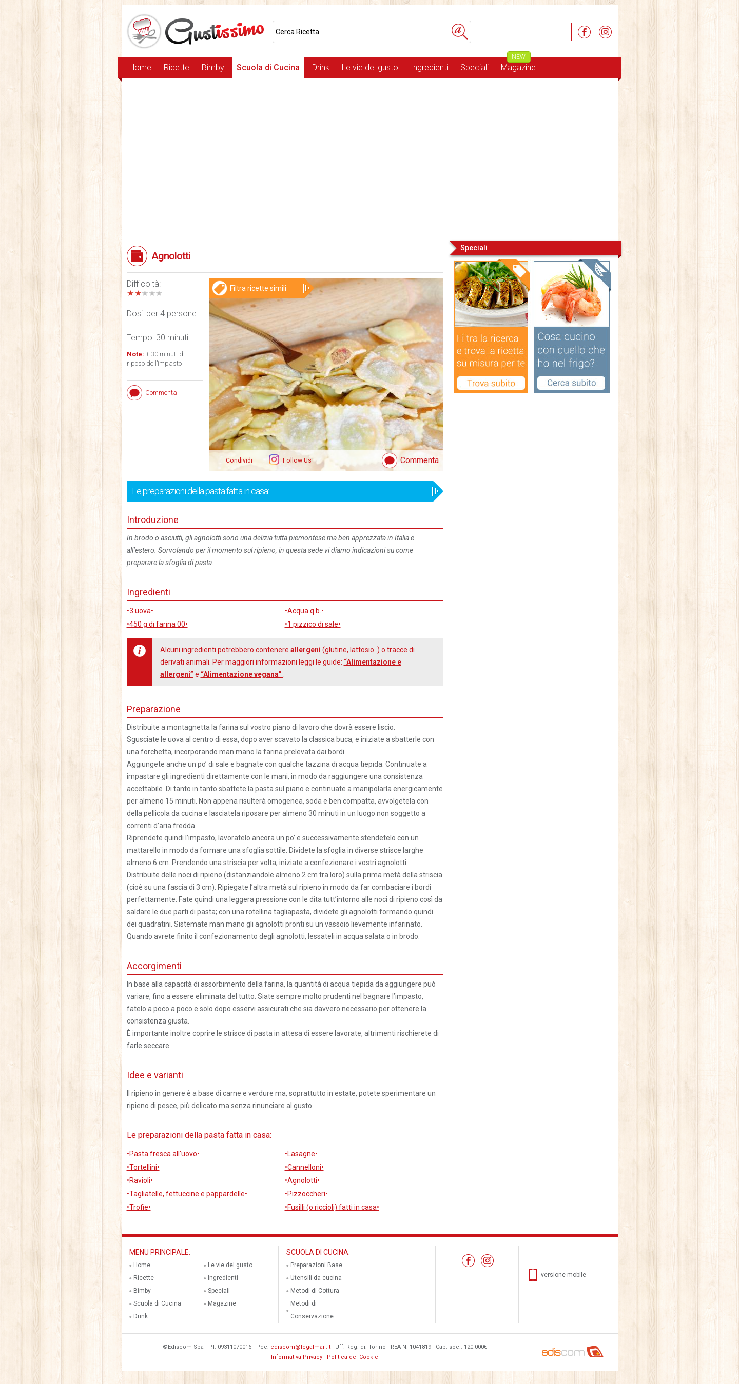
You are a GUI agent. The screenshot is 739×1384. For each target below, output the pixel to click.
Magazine (518, 64)
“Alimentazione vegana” (242, 674)
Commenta (419, 460)
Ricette (176, 67)
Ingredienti (429, 67)
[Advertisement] (370, 158)
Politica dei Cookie (352, 1357)
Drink (320, 67)
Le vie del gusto (370, 67)
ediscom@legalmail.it (300, 1346)
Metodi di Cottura (314, 1290)
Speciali (474, 67)
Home (140, 67)
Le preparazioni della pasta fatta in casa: (281, 491)
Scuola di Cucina (268, 67)
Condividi (239, 460)
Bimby (213, 67)
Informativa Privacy (296, 1357)
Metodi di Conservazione (312, 1310)
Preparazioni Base (316, 1265)
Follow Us (296, 460)
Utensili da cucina (316, 1277)
